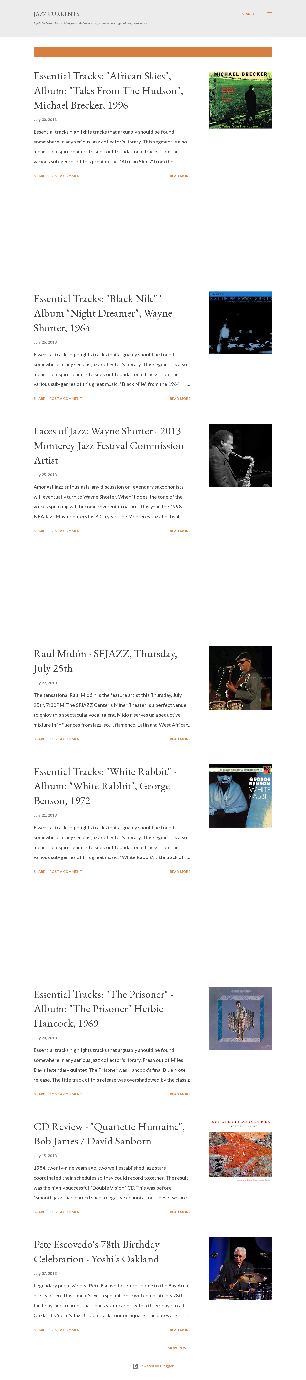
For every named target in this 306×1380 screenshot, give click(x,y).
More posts (179, 1348)
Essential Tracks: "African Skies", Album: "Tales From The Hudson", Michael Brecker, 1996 (108, 90)
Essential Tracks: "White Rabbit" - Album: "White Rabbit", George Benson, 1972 (105, 785)
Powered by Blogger (153, 1366)
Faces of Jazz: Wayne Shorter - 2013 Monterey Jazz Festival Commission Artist (109, 445)
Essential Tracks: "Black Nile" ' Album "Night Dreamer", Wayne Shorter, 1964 (103, 312)
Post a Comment (65, 176)
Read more (180, 176)
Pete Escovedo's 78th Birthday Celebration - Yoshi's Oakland (97, 1251)
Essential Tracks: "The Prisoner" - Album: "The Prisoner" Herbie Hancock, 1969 (103, 1008)
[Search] (249, 14)
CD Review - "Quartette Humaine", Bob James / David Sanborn (109, 1133)
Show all (259, 51)
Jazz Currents (56, 14)
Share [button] (39, 176)
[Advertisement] (117, 235)
